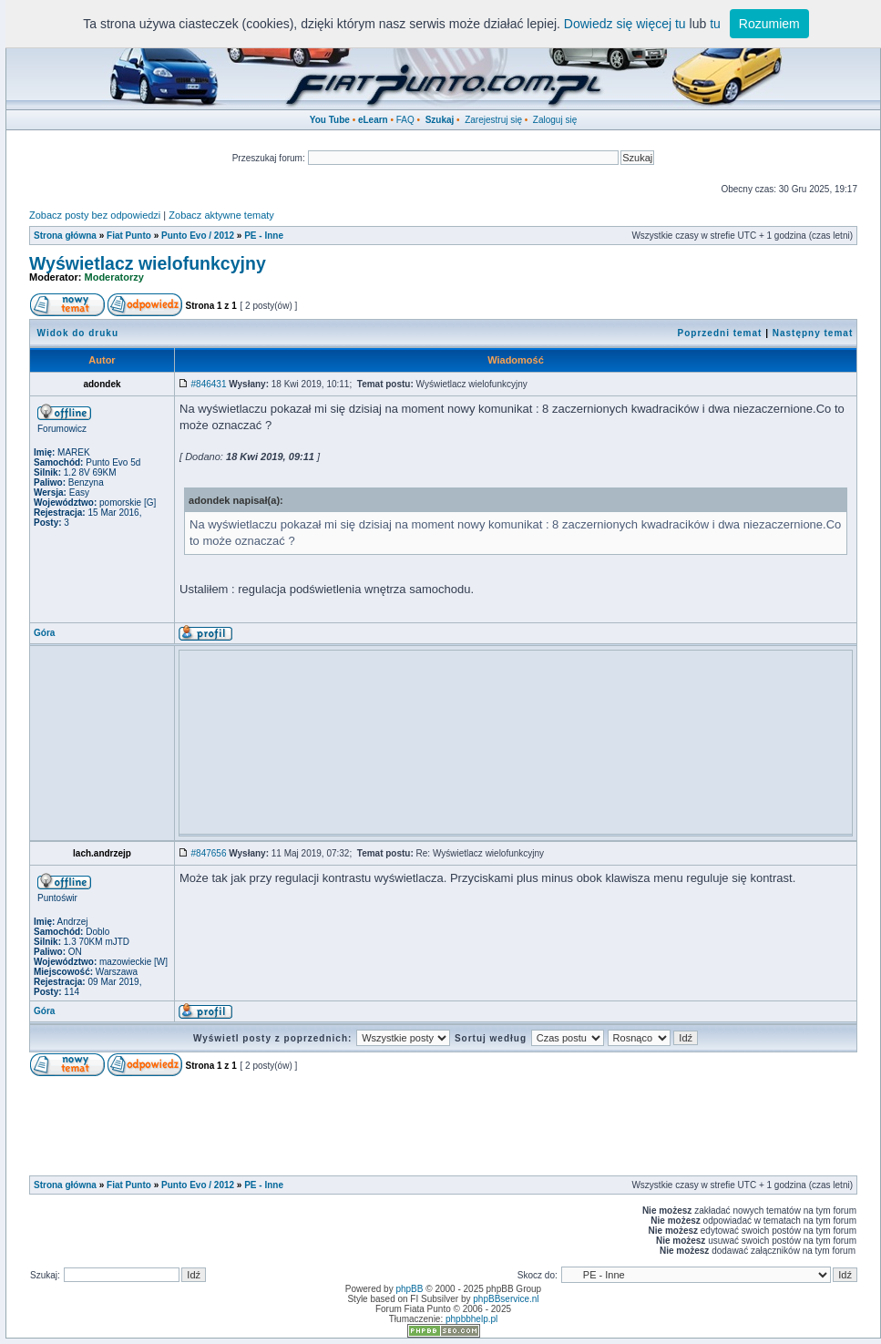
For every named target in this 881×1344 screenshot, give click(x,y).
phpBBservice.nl (505, 1299)
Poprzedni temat (720, 333)
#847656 (209, 853)
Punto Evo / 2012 (197, 236)
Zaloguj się (555, 120)
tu (715, 23)
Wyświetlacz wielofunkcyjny (147, 263)
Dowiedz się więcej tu (625, 23)
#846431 (209, 384)
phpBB (409, 1289)
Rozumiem (769, 23)
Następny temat (813, 333)
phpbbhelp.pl (471, 1319)
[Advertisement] (515, 696)
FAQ (405, 120)
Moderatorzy (114, 277)
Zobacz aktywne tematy (221, 215)
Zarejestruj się (493, 120)
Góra (44, 633)
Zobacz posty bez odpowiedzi (94, 215)
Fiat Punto (129, 236)
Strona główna (65, 236)
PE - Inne (263, 236)
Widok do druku (77, 333)
